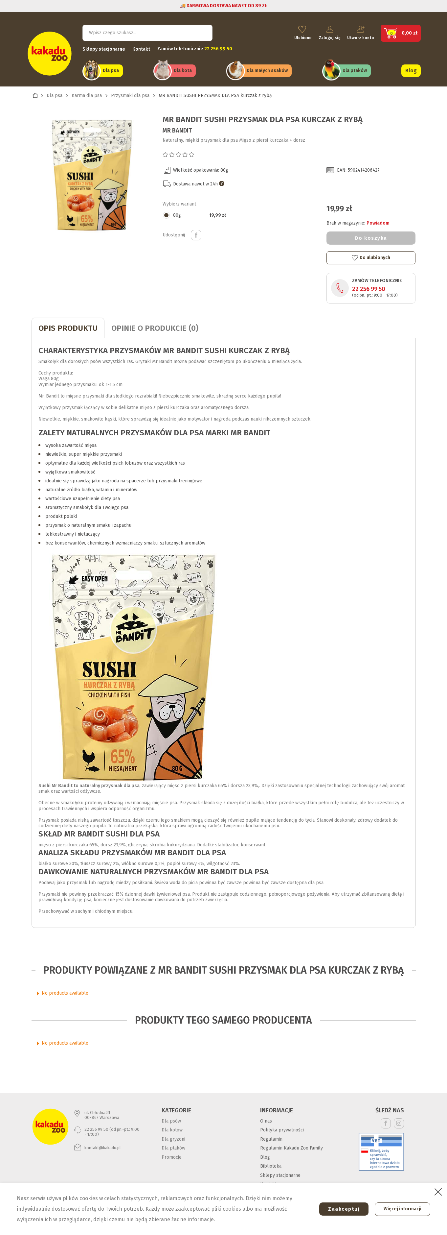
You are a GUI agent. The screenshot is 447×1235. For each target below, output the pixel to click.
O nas (266, 1119)
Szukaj (202, 31)
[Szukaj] (147, 31)
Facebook (386, 1122)
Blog (411, 69)
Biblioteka (270, 1164)
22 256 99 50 (368, 287)
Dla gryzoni (173, 1137)
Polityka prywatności (282, 1128)
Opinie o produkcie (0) (154, 326)
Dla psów (171, 1119)
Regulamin (271, 1137)
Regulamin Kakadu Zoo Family (291, 1146)
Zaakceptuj (341, 1209)
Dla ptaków (355, 69)
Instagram (399, 1122)
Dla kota (183, 69)
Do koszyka (371, 236)
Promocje (172, 1155)
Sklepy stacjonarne (103, 48)
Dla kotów (172, 1128)
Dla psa (111, 69)
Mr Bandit (177, 129)
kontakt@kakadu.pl (102, 1146)
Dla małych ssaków (267, 69)
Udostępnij (196, 233)
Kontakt (141, 48)
